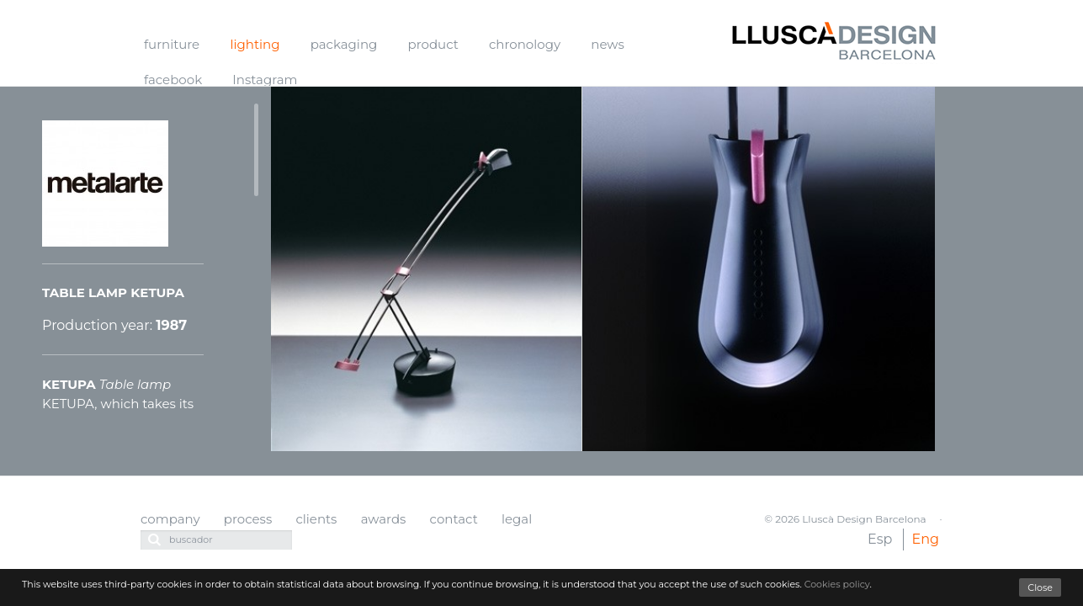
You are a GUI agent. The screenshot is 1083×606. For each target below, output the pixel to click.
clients (316, 519)
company (170, 519)
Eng (925, 539)
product (433, 44)
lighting (254, 44)
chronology (524, 44)
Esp (880, 539)
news (607, 44)
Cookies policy (837, 584)
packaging (344, 44)
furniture (171, 44)
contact (454, 519)
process (248, 519)
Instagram (264, 80)
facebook (173, 80)
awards (383, 519)
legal (517, 519)
